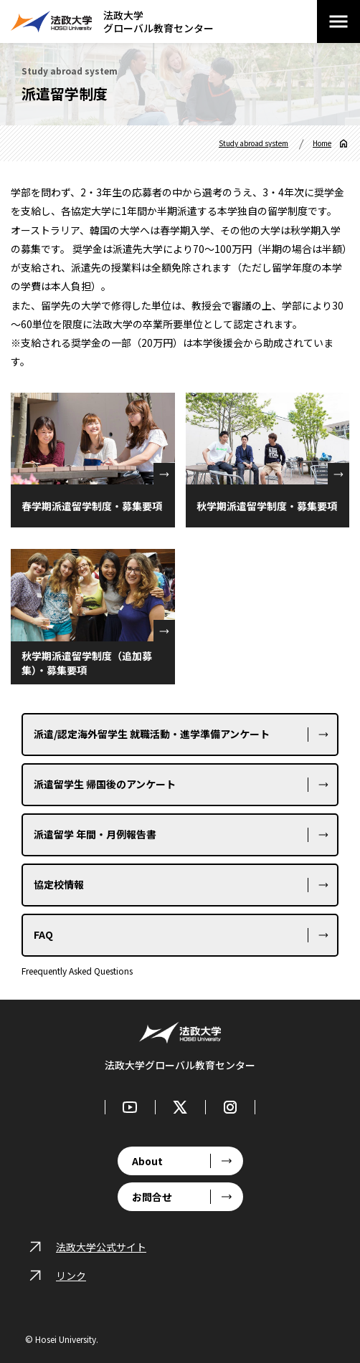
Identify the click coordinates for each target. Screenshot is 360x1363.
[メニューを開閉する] (338, 21)
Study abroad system (253, 143)
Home (322, 143)
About (147, 1161)
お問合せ (152, 1197)
